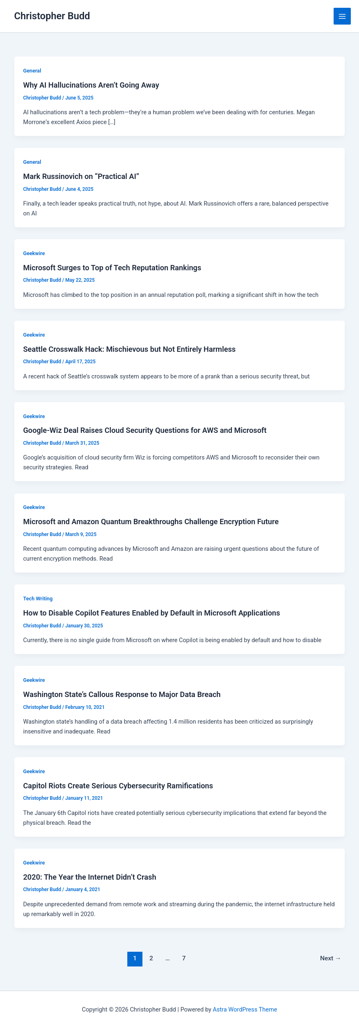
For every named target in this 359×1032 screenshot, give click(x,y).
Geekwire (34, 253)
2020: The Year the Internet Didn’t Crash (89, 877)
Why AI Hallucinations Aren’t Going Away (91, 85)
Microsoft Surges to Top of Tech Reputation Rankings (112, 267)
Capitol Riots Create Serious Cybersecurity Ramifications (118, 785)
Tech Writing (37, 598)
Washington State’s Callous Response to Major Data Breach (121, 694)
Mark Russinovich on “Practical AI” (81, 176)
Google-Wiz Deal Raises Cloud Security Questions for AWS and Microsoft (144, 430)
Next (330, 958)
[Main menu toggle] (342, 16)
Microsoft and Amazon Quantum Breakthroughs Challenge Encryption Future (150, 521)
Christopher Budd (52, 16)
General (32, 71)
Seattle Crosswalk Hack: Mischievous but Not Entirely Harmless (129, 349)
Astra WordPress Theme (245, 1009)
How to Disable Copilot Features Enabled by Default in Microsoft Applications (151, 613)
